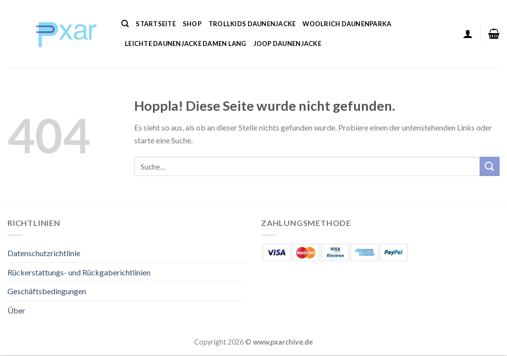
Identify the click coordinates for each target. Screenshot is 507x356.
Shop (192, 24)
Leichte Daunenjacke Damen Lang (186, 43)
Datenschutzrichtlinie (43, 253)
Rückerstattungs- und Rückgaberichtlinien (79, 272)
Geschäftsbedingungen (46, 291)
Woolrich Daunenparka (347, 24)
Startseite (156, 24)
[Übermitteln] (490, 166)
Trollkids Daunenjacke (252, 24)
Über (16, 310)
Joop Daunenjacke (287, 43)
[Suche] (125, 23)
